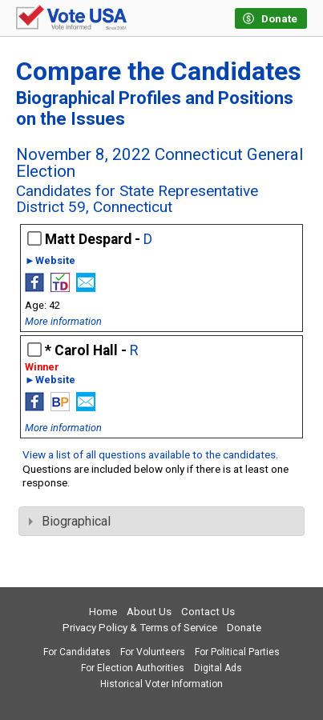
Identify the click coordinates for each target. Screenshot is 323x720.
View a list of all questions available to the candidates (149, 454)
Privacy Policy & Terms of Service (140, 628)
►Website (50, 261)
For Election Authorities (132, 668)
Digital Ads (218, 668)
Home (103, 612)
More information (63, 321)
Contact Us (208, 612)
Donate (244, 628)
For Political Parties (237, 652)
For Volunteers (152, 652)
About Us (149, 612)
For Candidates (77, 652)
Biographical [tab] (70, 521)
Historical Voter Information (161, 684)
